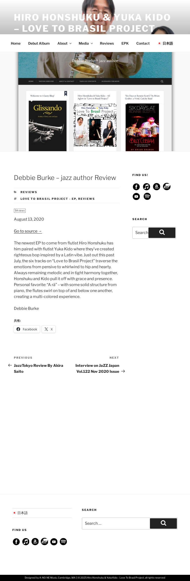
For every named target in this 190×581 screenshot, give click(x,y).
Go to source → (28, 231)
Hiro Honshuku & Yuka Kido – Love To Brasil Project (92, 23)
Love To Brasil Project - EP (48, 199)
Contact (143, 43)
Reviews (107, 43)
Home (16, 43)
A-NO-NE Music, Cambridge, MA (57, 577)
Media (86, 43)
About (64, 43)
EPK (125, 43)
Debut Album (39, 43)
